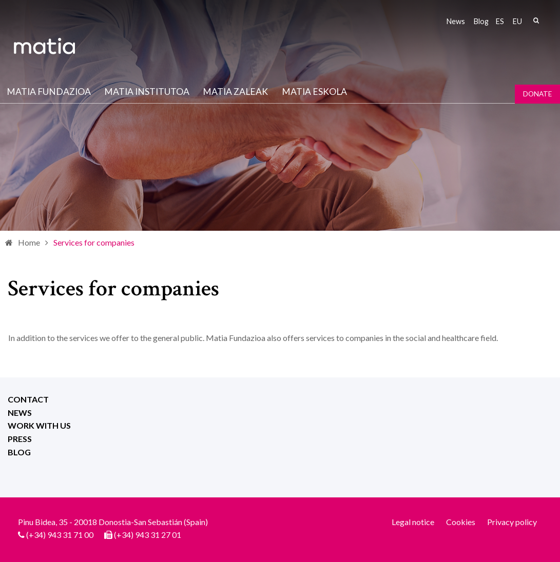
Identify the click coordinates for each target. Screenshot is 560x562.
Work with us (39, 425)
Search (536, 20)
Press (20, 439)
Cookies (460, 522)
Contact (28, 399)
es (500, 21)
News (456, 21)
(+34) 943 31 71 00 (59, 534)
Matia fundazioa (49, 91)
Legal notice (413, 522)
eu (517, 21)
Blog (481, 21)
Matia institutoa (146, 91)
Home (29, 242)
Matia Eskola (314, 91)
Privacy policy (512, 522)
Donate (537, 94)
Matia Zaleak (235, 91)
